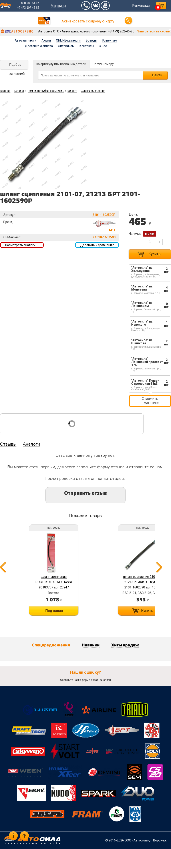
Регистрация (141, 5)
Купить (155, 254)
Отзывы (8, 444)
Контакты (87, 46)
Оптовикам (66, 46)
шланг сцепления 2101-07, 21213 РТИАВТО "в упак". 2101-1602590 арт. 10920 (142, 582)
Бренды (91, 40)
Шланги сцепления (93, 90)
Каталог (19, 90)
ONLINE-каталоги (68, 40)
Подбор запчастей (17, 66)
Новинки (90, 645)
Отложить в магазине (150, 401)
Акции (46, 40)
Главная (5, 90)
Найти (157, 75)
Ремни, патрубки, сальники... (46, 90)
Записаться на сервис (154, 31)
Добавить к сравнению (96, 245)
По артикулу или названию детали (61, 64)
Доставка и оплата (39, 46)
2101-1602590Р (103, 215)
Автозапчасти (25, 40)
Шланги (72, 90)
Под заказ (54, 611)
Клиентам (109, 40)
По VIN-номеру (103, 64)
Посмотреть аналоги (20, 245)
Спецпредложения (51, 645)
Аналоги (31, 444)
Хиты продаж (125, 645)
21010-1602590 (104, 237)
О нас (103, 46)
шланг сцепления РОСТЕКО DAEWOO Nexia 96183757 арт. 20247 (54, 582)
